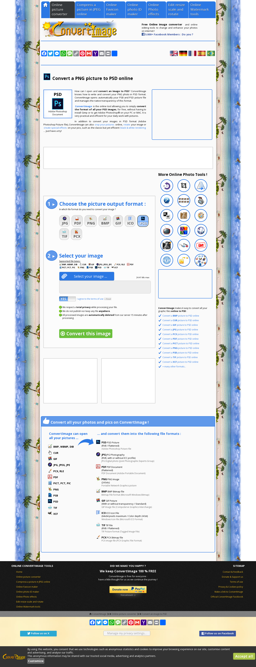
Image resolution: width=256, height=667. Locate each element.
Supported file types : (70, 261)
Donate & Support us (232, 576)
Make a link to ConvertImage (229, 591)
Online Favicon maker (112, 9)
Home (19, 571)
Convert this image (88, 333)
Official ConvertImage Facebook (227, 596)
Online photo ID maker (134, 9)
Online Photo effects (153, 9)
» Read (108, 299)
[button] (64, 221)
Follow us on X (38, 633)
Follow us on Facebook (217, 633)
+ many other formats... (174, 366)
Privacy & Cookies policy (230, 586)
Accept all (244, 656)
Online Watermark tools (199, 9)
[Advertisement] (182, 114)
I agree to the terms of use (94, 298)
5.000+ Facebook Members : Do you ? (169, 34)
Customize (36, 661)
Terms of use (236, 581)
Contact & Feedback (233, 571)
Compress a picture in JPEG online (88, 9)
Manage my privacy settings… (126, 633)
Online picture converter (59, 9)
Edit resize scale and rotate (176, 9)
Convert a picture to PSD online (180, 315)
